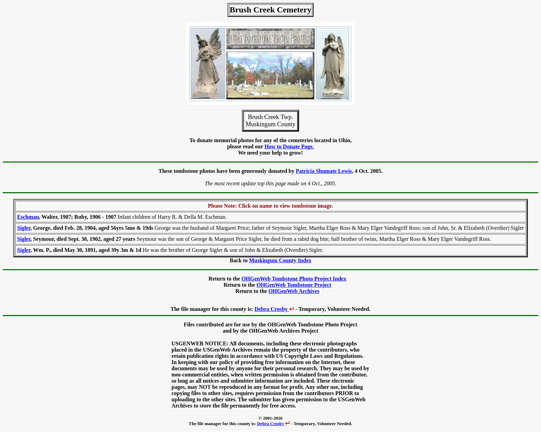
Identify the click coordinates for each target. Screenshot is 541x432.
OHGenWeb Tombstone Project (293, 285)
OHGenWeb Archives (293, 291)
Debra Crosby (274, 309)
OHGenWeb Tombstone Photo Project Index (294, 279)
